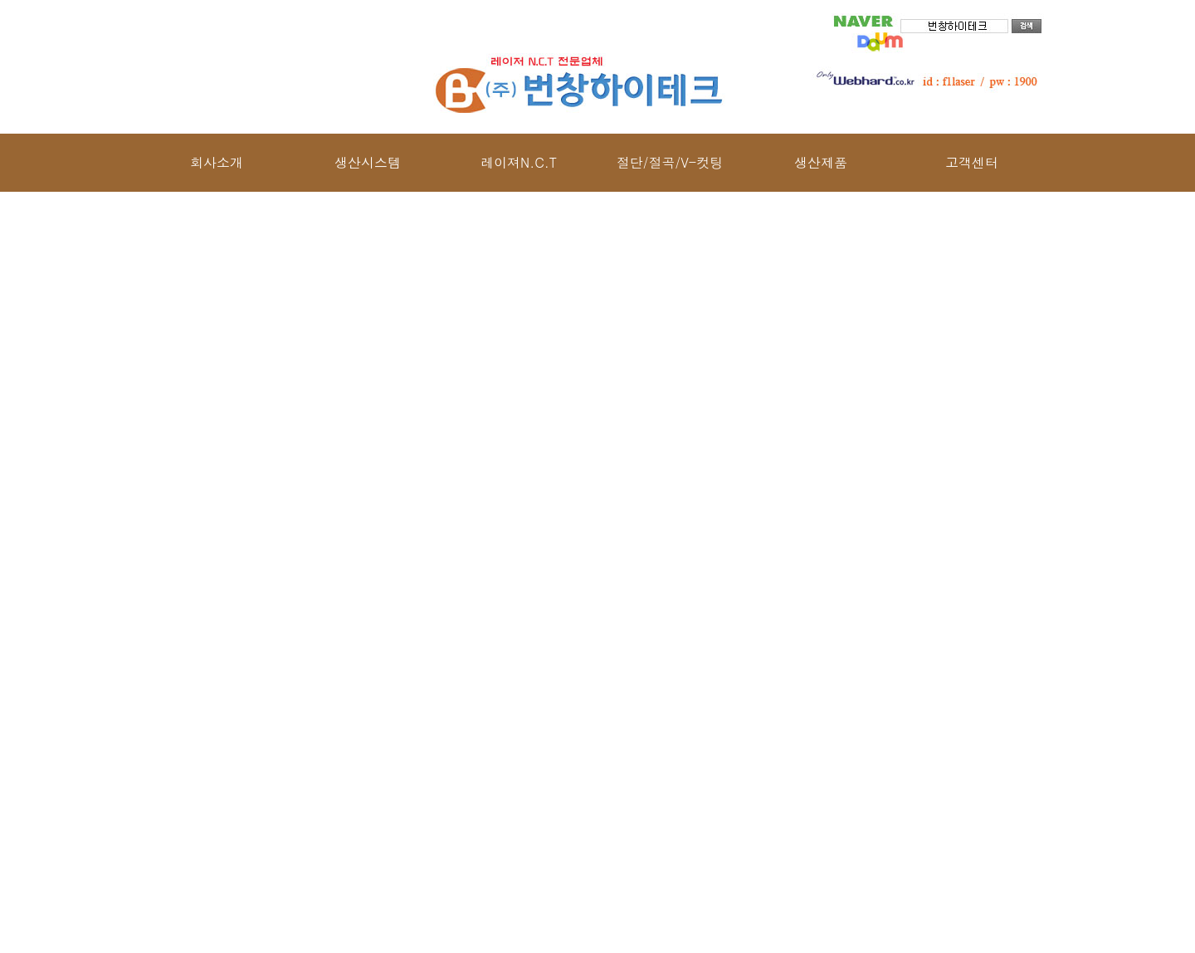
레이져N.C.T (518, 162)
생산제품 (820, 162)
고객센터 (971, 162)
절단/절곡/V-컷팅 (670, 162)
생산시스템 (367, 162)
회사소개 (216, 162)
